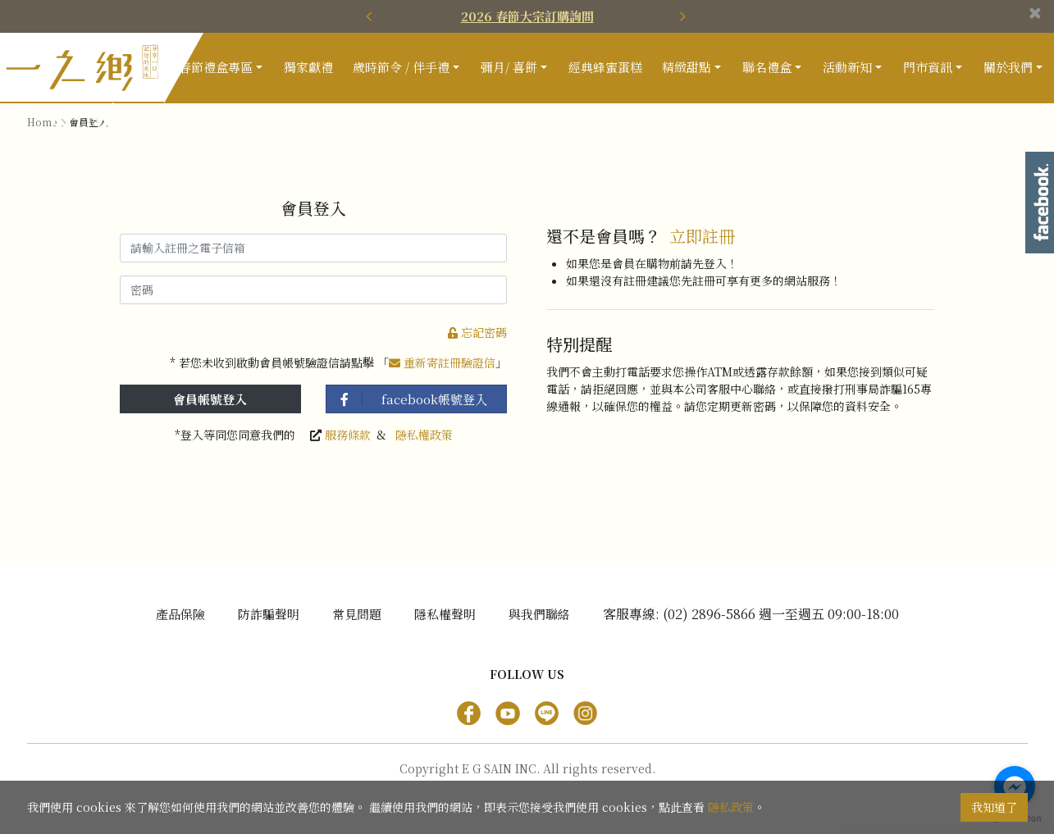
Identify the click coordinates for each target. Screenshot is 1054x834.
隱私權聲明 (445, 621)
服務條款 (348, 442)
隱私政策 (731, 807)
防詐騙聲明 (268, 621)
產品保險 (180, 621)
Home (42, 129)
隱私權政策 (424, 442)
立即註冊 (702, 244)
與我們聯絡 (539, 621)
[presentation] (371, 16)
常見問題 (356, 621)
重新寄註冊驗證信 (442, 370)
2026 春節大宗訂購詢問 (527, 16)
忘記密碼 (477, 339)
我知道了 (994, 807)
